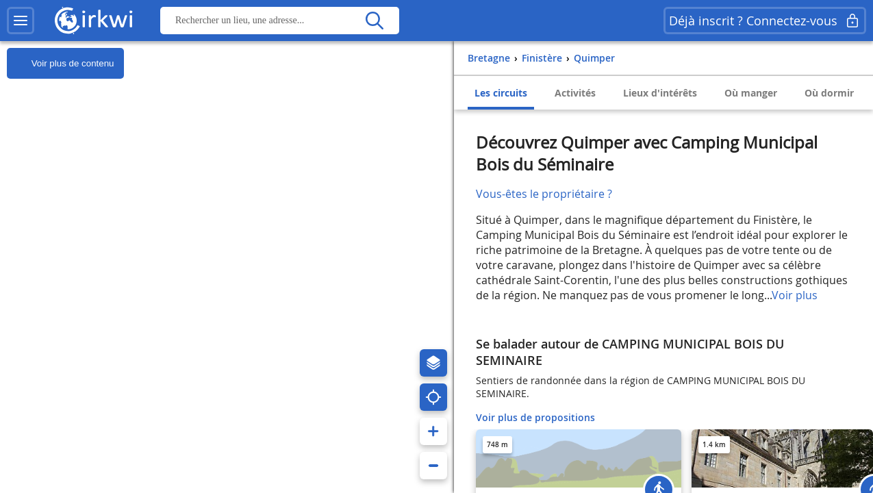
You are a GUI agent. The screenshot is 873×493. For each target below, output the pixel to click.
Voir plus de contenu (60, 64)
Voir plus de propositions (535, 417)
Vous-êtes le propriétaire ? (544, 193)
